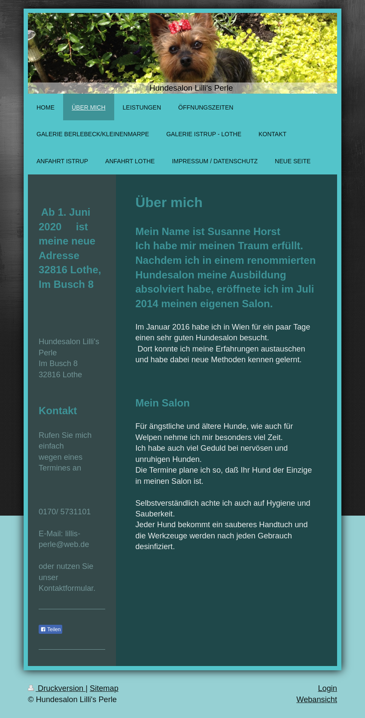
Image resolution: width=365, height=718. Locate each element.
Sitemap (104, 688)
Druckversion (56, 688)
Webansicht (316, 699)
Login (327, 688)
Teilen (50, 629)
